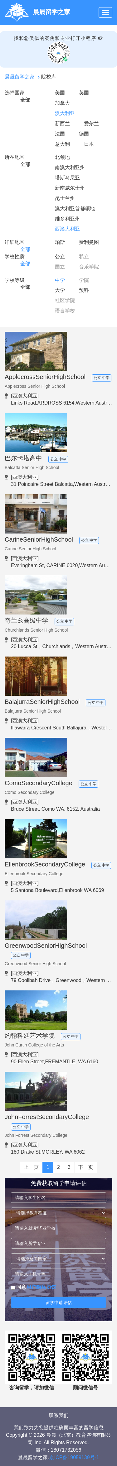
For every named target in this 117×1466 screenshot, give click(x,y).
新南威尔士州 (70, 188)
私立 (84, 256)
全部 (25, 99)
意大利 (62, 144)
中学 (60, 280)
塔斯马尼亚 (67, 177)
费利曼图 (89, 242)
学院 (84, 280)
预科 (84, 290)
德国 (84, 133)
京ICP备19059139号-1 (74, 1457)
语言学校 (65, 310)
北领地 (62, 157)
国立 (60, 266)
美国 (60, 92)
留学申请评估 (59, 1302)
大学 (60, 290)
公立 (60, 256)
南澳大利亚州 (70, 167)
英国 (84, 92)
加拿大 (62, 103)
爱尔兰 (91, 123)
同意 (33, 1287)
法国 (60, 133)
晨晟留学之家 (20, 76)
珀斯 (60, 242)
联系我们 (59, 1415)
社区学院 (65, 300)
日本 (89, 144)
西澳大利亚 (67, 228)
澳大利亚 (65, 113)
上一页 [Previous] (31, 1167)
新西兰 (62, 123)
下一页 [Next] (85, 1167)
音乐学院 (89, 266)
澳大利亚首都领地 (75, 208)
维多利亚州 (67, 218)
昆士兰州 (65, 198)
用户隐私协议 (41, 1287)
